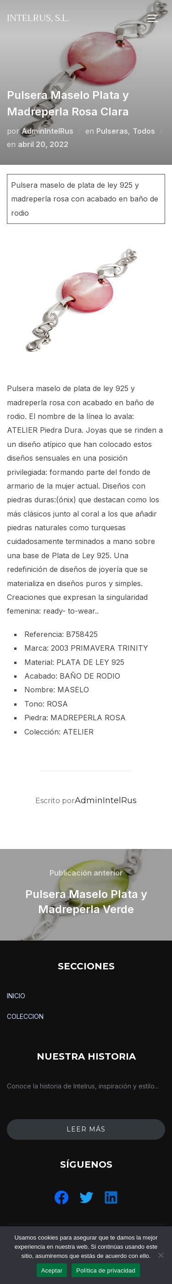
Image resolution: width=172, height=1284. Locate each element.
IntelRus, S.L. (38, 18)
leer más (86, 1129)
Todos (144, 131)
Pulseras (112, 131)
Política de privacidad (105, 1270)
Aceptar (52, 1270)
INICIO (16, 996)
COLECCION (25, 1016)
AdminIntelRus (47, 131)
